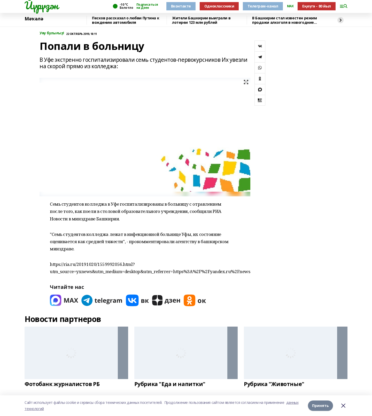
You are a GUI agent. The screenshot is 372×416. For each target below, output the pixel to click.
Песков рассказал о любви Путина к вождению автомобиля (125, 20)
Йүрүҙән (41, 5)
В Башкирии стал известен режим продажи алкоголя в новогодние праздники (284, 20)
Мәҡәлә (34, 19)
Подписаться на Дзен (147, 6)
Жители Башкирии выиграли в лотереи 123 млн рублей (201, 20)
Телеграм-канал (262, 6)
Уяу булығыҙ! (52, 33)
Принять (320, 405)
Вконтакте (181, 6)
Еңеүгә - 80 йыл (316, 6)
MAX (290, 6)
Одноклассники (219, 6)
